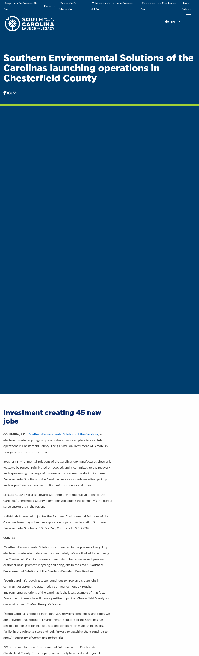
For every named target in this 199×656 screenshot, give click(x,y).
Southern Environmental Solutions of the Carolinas (63, 434)
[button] (188, 16)
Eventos (49, 6)
